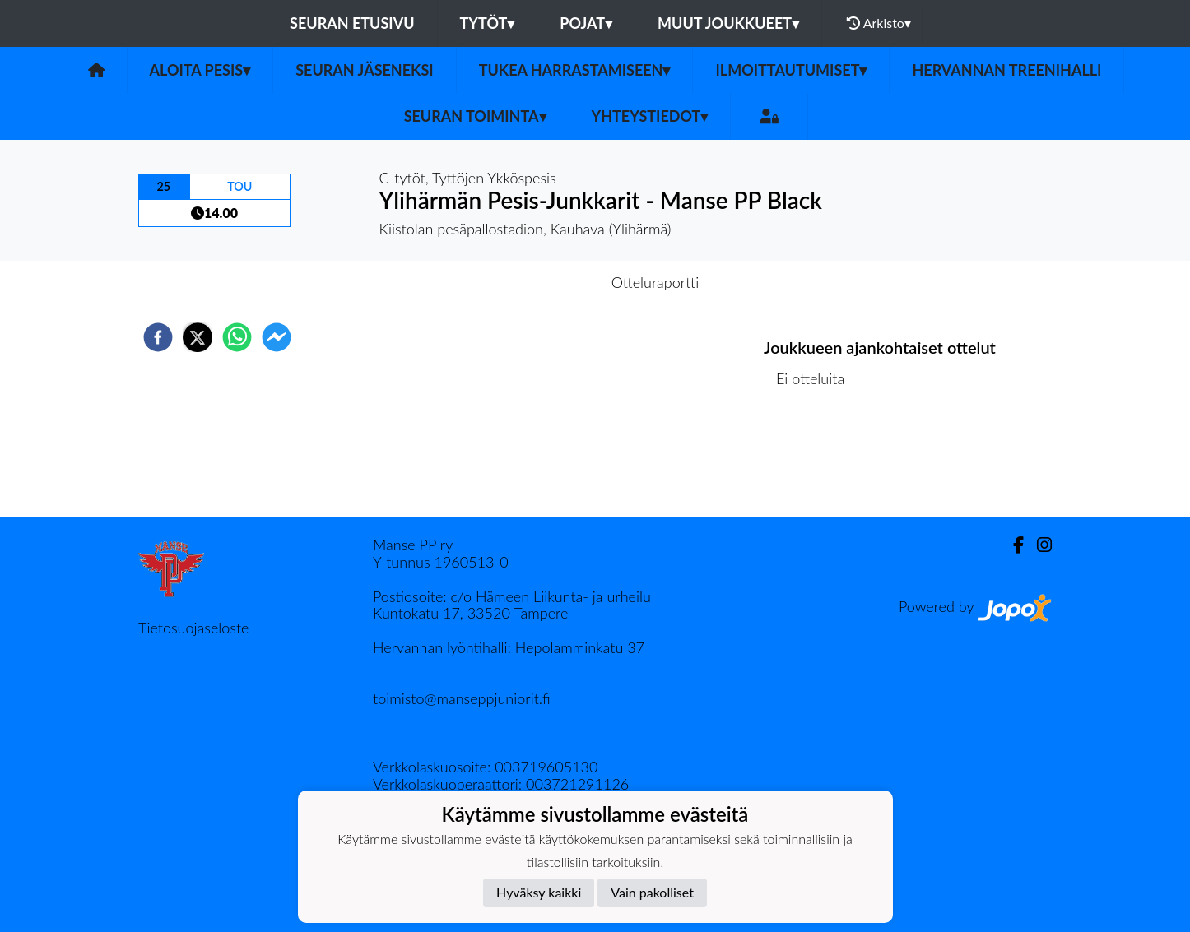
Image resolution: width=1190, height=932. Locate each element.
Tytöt (487, 23)
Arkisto (879, 23)
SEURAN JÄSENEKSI (364, 70)
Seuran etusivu (352, 23)
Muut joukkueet (728, 23)
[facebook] (158, 337)
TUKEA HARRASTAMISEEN (575, 70)
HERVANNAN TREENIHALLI (1006, 70)
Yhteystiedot (650, 116)
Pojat (586, 23)
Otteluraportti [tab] (655, 282)
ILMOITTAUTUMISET (791, 70)
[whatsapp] (237, 337)
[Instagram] (1038, 545)
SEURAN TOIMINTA (475, 116)
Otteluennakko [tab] (538, 282)
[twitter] (197, 337)
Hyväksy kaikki (538, 892)
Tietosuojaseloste (193, 628)
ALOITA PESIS (200, 70)
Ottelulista (817, 461)
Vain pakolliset (652, 892)
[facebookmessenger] (276, 337)
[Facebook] (1012, 545)
